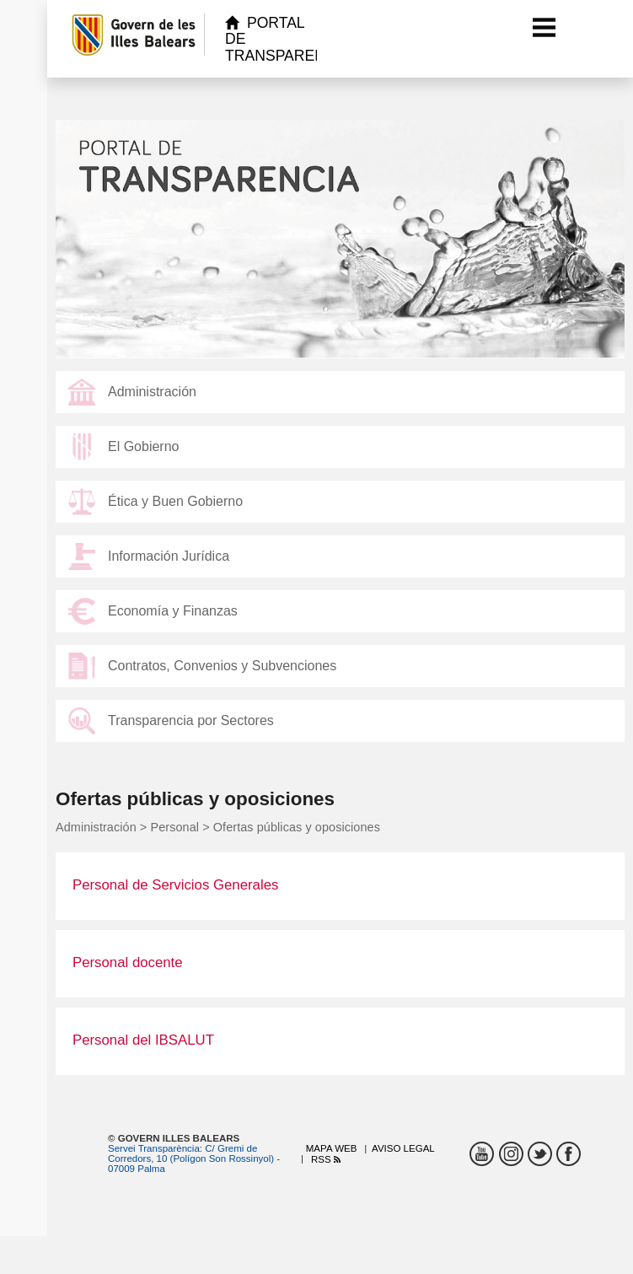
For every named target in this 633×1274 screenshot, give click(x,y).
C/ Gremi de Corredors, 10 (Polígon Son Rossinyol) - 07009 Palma (194, 1158)
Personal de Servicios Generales (175, 885)
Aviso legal (403, 1148)
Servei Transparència (154, 1148)
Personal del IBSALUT (143, 1040)
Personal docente (127, 962)
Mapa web (331, 1148)
